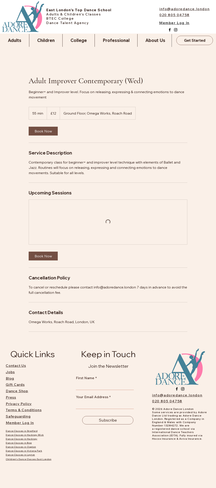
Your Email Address (92, 397)
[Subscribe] (107, 420)
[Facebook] (170, 30)
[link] (43, 131)
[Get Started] (194, 40)
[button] (14, 40)
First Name (85, 378)
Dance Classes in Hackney (21, 438)
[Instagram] (175, 30)
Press (11, 397)
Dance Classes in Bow (19, 442)
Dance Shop (17, 391)
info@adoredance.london (177, 395)
